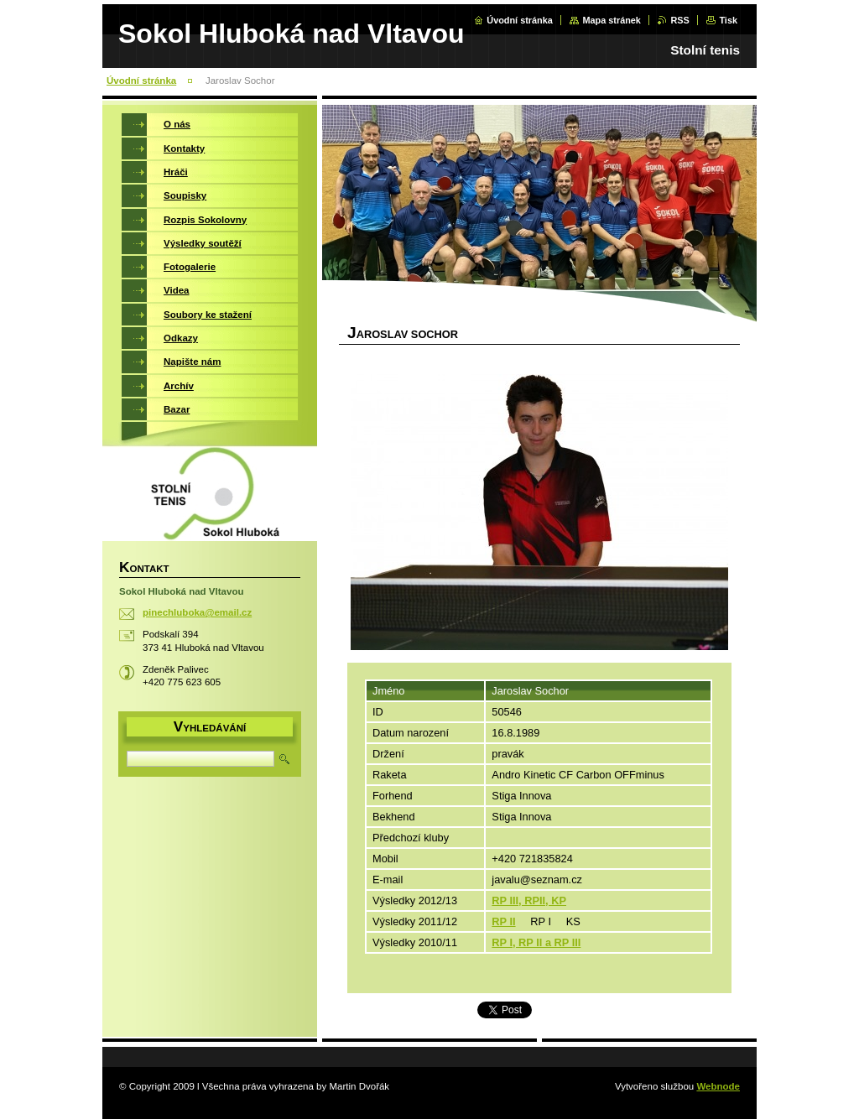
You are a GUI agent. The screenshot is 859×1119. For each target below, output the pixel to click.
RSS (679, 20)
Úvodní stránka (520, 20)
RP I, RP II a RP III (536, 942)
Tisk (728, 20)
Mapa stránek (611, 20)
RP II (503, 921)
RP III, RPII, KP (529, 900)
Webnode (718, 1086)
